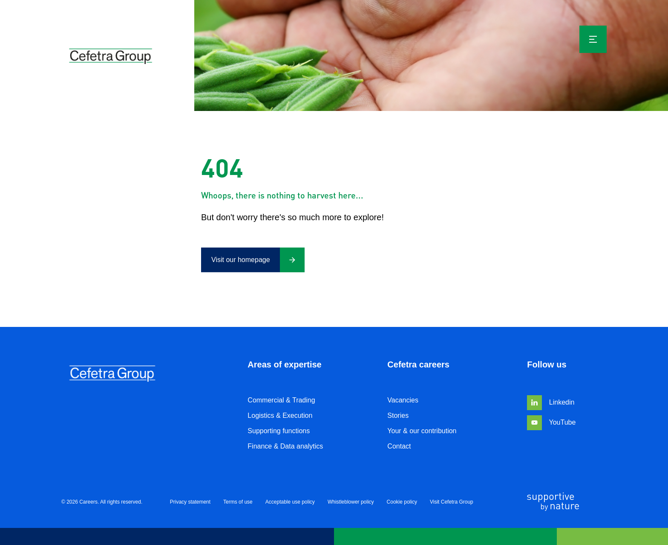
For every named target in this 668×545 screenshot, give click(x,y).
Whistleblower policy (351, 502)
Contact (399, 446)
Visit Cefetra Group (451, 502)
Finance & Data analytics (285, 446)
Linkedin (550, 402)
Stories (398, 415)
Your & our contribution (421, 430)
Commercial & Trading (281, 400)
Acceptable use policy (290, 502)
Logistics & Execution (280, 415)
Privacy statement (190, 502)
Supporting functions (279, 430)
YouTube (551, 422)
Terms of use (238, 502)
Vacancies (402, 400)
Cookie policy (402, 502)
